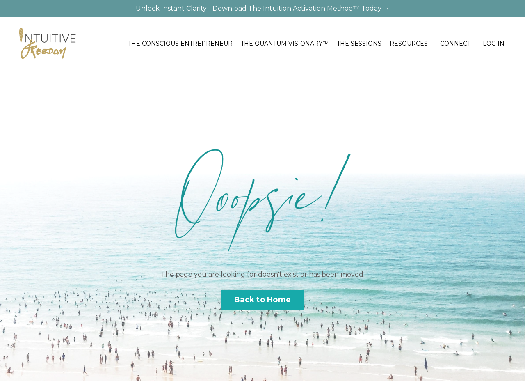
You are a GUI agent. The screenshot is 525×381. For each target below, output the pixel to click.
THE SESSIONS (359, 43)
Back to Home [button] (262, 299)
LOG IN (493, 43)
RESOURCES (409, 43)
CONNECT (455, 43)
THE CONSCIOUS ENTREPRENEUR (180, 43)
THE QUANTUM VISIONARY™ (285, 43)
